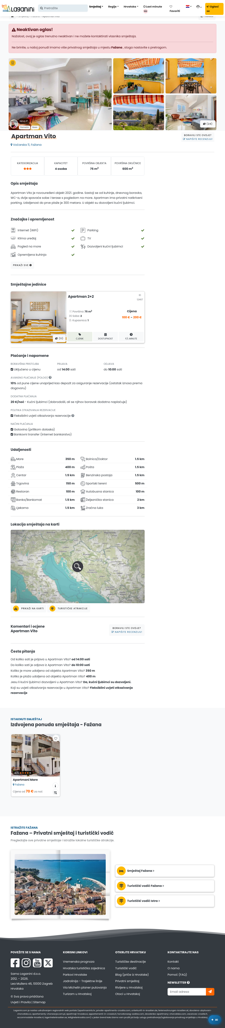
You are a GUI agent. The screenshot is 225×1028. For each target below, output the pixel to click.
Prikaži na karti (28, 608)
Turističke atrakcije (69, 608)
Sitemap (39, 1002)
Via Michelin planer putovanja (85, 987)
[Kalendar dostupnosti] (55, 792)
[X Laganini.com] (48, 963)
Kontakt (173, 962)
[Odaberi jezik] (189, 6)
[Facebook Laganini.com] (15, 963)
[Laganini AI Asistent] (214, 1019)
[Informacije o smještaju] (55, 785)
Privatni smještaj (127, 981)
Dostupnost (105, 336)
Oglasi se (213, 9)
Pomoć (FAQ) (177, 975)
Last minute (152, 9)
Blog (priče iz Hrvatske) (132, 975)
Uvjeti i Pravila (21, 1002)
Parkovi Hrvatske (75, 975)
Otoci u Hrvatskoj (127, 994)
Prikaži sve (22, 265)
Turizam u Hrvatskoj (77, 994)
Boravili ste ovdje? (198, 137)
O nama (173, 968)
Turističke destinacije (130, 962)
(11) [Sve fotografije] (59, 338)
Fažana (117, 47)
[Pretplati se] (210, 992)
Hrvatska (130, 6)
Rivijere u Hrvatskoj (129, 987)
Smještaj (95, 6)
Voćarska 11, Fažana (26, 145)
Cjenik (80, 336)
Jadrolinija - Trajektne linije (82, 981)
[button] (78, 566)
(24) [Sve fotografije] (208, 123)
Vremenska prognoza (78, 962)
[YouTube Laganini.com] (37, 963)
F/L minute (131, 336)
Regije (112, 6)
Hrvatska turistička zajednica (84, 968)
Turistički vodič (126, 968)
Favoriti (175, 9)
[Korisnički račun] (200, 7)
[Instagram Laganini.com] (26, 963)
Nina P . (24, 121)
